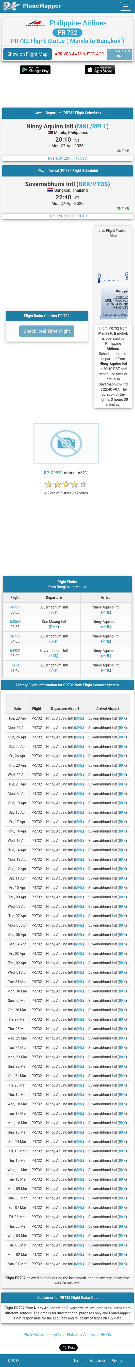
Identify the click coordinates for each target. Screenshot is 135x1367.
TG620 (15, 665)
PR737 (15, 607)
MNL (106, 612)
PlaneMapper (34, 1334)
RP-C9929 (53, 472)
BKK (53, 612)
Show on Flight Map (27, 54)
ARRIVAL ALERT (119, 54)
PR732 (106, 1334)
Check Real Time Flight (47, 331)
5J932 (15, 651)
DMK (54, 627)
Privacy (119, 1361)
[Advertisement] (67, 90)
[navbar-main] (125, 6)
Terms (81, 1361)
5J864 (15, 622)
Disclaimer (100, 1361)
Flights (55, 1334)
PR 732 (67, 32)
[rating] (66, 490)
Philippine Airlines (78, 23)
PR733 (15, 636)
